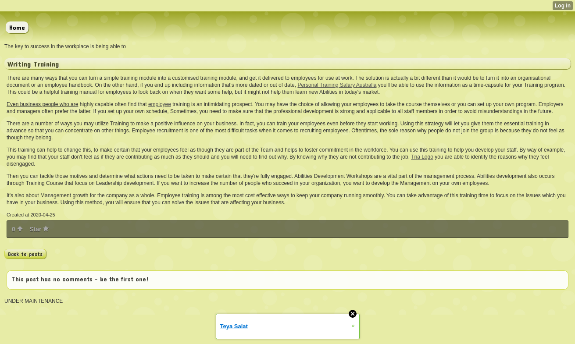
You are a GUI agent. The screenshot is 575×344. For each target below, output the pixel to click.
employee (159, 104)
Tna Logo (422, 157)
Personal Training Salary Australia (336, 85)
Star (39, 229)
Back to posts (25, 254)
